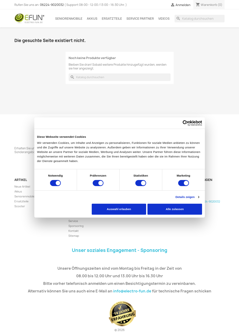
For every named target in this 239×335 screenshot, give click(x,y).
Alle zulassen (175, 209)
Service (73, 221)
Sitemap (73, 236)
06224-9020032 (52, 5)
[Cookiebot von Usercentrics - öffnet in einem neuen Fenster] (185, 123)
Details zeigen (185, 197)
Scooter (19, 206)
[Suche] (200, 18)
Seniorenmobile (68, 18)
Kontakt (73, 231)
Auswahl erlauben (119, 209)
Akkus (92, 18)
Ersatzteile (112, 18)
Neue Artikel (22, 186)
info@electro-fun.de (132, 291)
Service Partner (140, 18)
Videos (164, 18)
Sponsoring (76, 226)
